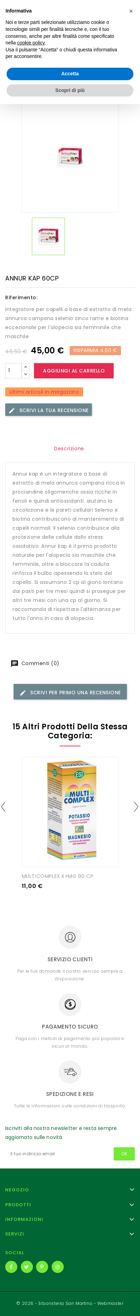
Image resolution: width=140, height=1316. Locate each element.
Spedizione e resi (70, 1094)
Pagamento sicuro (70, 1026)
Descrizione (69, 448)
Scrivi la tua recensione (48, 410)
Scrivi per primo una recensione (70, 692)
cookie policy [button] (30, 1254)
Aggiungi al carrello (74, 370)
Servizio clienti (70, 959)
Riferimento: (21, 297)
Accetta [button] (70, 1285)
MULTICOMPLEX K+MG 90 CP (58, 876)
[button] (131, 1223)
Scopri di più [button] (70, 1302)
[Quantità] (13, 370)
